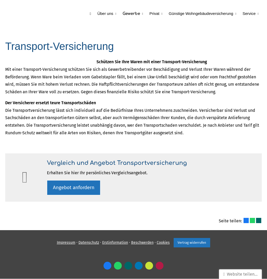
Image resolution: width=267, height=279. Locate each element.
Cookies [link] (162, 243)
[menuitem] (90, 13)
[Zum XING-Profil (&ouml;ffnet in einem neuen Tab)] (128, 266)
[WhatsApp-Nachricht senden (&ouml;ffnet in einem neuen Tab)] (118, 266)
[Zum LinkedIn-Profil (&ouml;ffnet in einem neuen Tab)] (139, 266)
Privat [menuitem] (154, 13)
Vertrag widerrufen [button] (192, 243)
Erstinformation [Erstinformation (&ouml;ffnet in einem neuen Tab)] (115, 243)
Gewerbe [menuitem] (131, 13)
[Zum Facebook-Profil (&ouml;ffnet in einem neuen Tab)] (107, 266)
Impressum (66, 243)
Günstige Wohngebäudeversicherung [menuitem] (201, 13)
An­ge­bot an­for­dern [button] (74, 188)
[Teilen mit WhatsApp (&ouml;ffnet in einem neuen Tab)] (252, 220)
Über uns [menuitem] (105, 13)
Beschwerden (142, 243)
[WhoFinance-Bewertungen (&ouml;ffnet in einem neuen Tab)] (159, 266)
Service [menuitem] (249, 13)
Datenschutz (88, 243)
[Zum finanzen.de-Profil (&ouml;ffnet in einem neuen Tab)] (149, 266)
